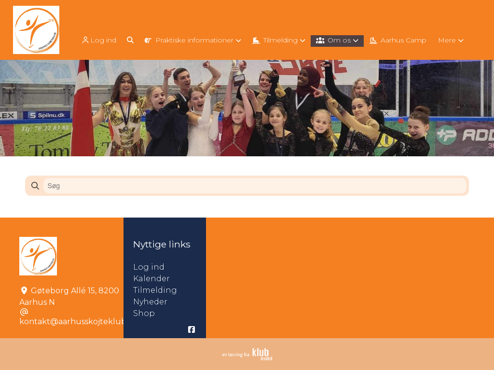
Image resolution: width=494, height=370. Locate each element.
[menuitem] (99, 39)
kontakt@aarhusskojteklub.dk (78, 321)
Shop (144, 313)
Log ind (98, 40)
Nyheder (150, 301)
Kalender (151, 278)
